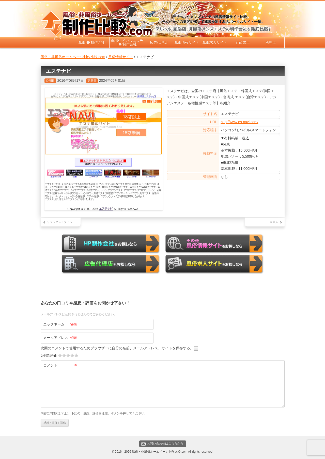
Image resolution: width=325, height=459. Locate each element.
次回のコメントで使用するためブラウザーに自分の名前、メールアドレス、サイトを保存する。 (117, 348)
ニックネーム (60, 324)
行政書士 (243, 42)
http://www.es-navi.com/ (239, 122)
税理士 (270, 42)
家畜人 (274, 221)
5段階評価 (49, 355)
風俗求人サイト (214, 42)
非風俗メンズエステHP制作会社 (127, 42)
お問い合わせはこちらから (162, 443)
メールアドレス (60, 337)
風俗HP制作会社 (91, 42)
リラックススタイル (59, 221)
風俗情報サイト (186, 42)
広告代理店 (159, 42)
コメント (60, 365)
